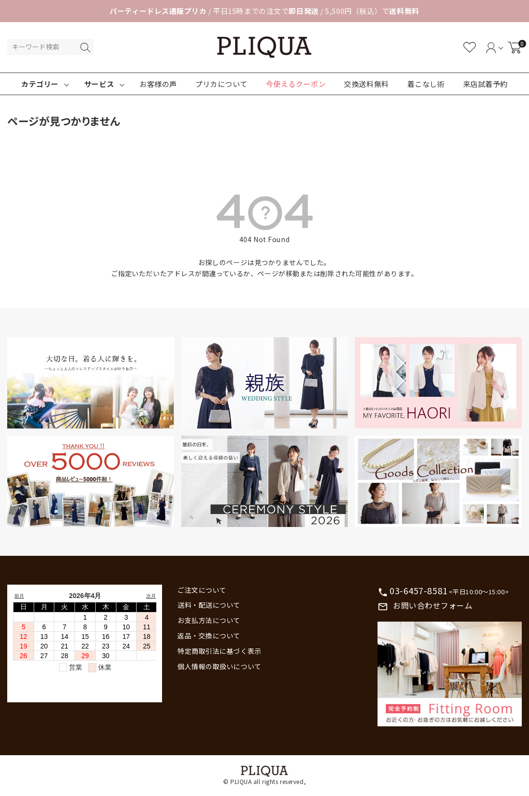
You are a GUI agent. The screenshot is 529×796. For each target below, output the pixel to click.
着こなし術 (426, 84)
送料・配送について (208, 605)
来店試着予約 (485, 84)
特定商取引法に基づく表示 (219, 651)
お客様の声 (158, 84)
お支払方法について (208, 620)
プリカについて (221, 84)
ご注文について (202, 590)
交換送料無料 (366, 84)
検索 (85, 47)
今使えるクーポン (296, 84)
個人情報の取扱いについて (219, 666)
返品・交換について (208, 635)
